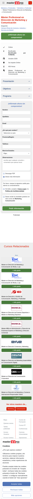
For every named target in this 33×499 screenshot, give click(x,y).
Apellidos (5, 116)
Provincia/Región (8, 137)
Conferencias (23, 428)
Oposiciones (23, 437)
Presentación (8, 81)
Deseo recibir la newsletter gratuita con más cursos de (17, 198)
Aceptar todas (16, 484)
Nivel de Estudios (8, 150)
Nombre (5, 110)
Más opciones (16, 495)
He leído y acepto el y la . (17, 190)
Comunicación (20, 409)
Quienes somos (8, 423)
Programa (7, 96)
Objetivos (7, 89)
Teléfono (5, 144)
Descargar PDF (10, 173)
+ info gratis (16, 270)
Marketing (11, 409)
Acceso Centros (8, 437)
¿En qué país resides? (9, 130)
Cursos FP (22, 425)
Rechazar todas (16, 490)
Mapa (5, 420)
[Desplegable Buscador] (30, 2)
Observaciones (7, 157)
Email (4, 123)
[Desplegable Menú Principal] (3, 3)
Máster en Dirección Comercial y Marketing (14, 346)
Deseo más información (12, 176)
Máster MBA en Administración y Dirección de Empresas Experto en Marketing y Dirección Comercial (15, 330)
